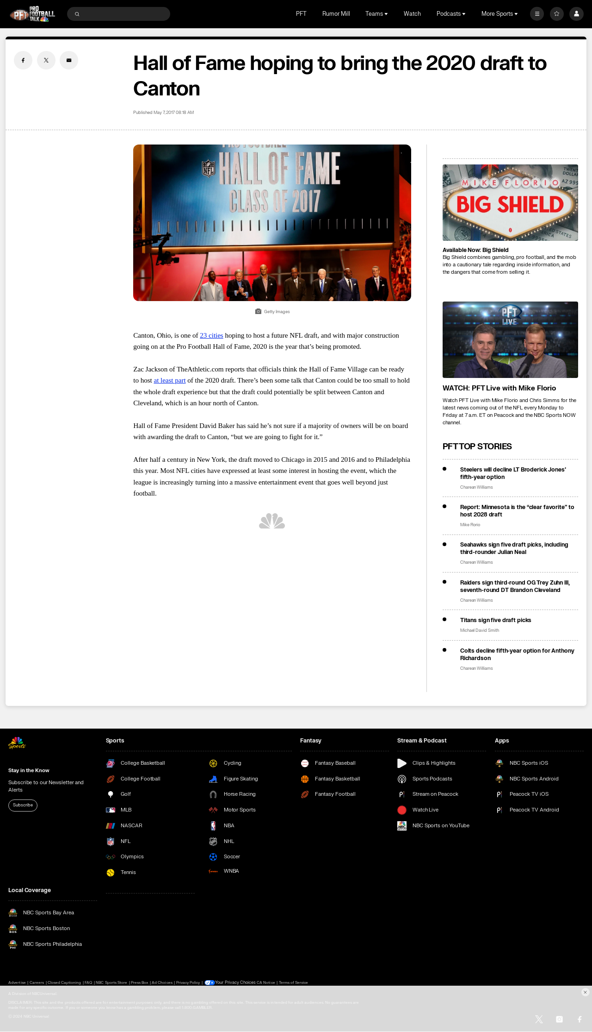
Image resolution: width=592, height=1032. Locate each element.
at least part (169, 380)
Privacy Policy (188, 982)
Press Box (139, 982)
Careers (37, 982)
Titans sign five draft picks (496, 620)
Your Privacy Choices (234, 983)
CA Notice (263, 982)
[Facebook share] (23, 60)
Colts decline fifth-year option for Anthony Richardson (517, 654)
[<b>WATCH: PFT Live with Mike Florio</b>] (510, 340)
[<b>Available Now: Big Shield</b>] (510, 202)
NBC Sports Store (111, 982)
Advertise (16, 982)
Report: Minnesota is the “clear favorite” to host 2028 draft (517, 510)
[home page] (32, 14)
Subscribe (22, 805)
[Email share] (69, 60)
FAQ (88, 982)
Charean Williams (476, 487)
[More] (537, 14)
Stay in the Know (28, 771)
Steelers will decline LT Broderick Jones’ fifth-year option (513, 473)
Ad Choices (162, 982)
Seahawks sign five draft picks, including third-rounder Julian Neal (514, 548)
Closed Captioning (64, 982)
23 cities (211, 335)
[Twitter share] (46, 60)
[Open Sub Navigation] (387, 14)
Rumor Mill (336, 14)
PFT (301, 14)
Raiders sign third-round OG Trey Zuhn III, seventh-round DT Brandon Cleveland (515, 586)
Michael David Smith (479, 630)
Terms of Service (290, 982)
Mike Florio (470, 525)
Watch (412, 14)
